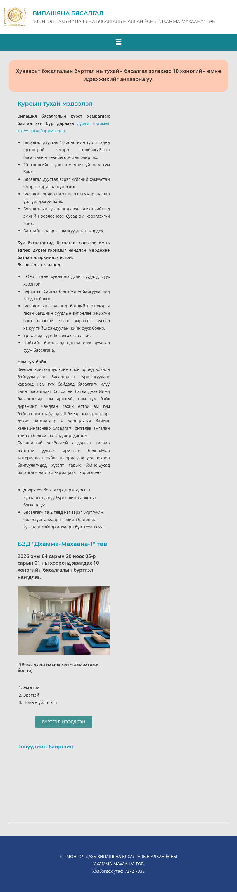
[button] (118, 42)
